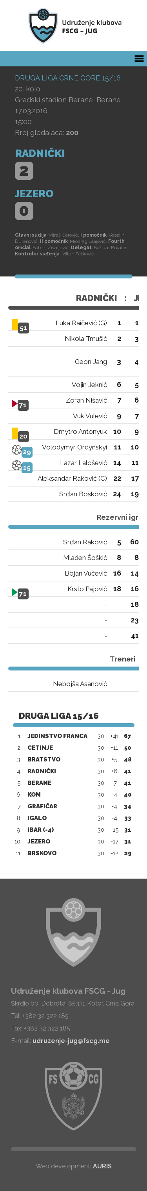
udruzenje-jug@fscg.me (71, 1041)
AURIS (102, 1166)
